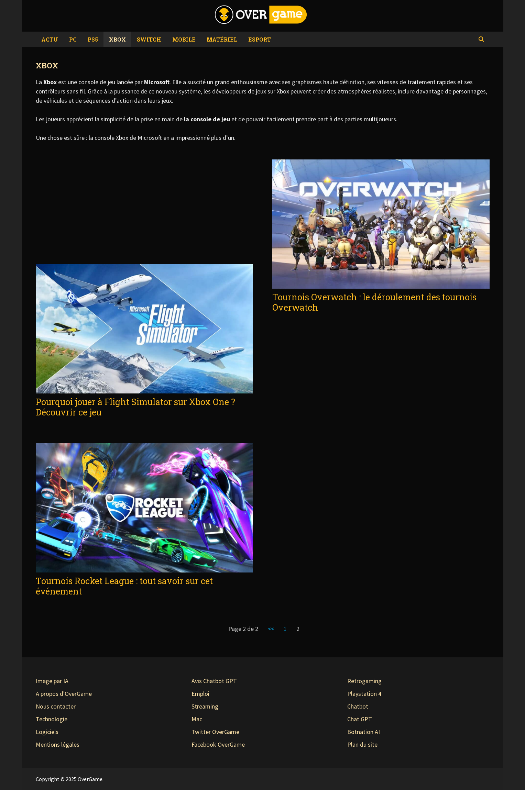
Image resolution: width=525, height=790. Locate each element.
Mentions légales (57, 744)
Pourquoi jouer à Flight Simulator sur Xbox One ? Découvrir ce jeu (135, 407)
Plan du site (362, 744)
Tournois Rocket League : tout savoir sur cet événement (124, 586)
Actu (49, 39)
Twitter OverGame (215, 732)
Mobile (184, 39)
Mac (197, 719)
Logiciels (47, 732)
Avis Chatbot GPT (214, 681)
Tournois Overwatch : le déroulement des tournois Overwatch (374, 302)
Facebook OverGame (218, 744)
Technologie (51, 719)
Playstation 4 (364, 694)
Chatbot (357, 706)
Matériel (222, 39)
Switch (149, 39)
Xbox (117, 39)
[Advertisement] (144, 211)
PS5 (93, 39)
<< (271, 629)
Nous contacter (56, 706)
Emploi (200, 694)
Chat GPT (359, 719)
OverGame (90, 779)
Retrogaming (364, 681)
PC (73, 39)
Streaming (205, 706)
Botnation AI (363, 732)
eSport (259, 39)
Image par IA (52, 681)
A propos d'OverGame (64, 694)
